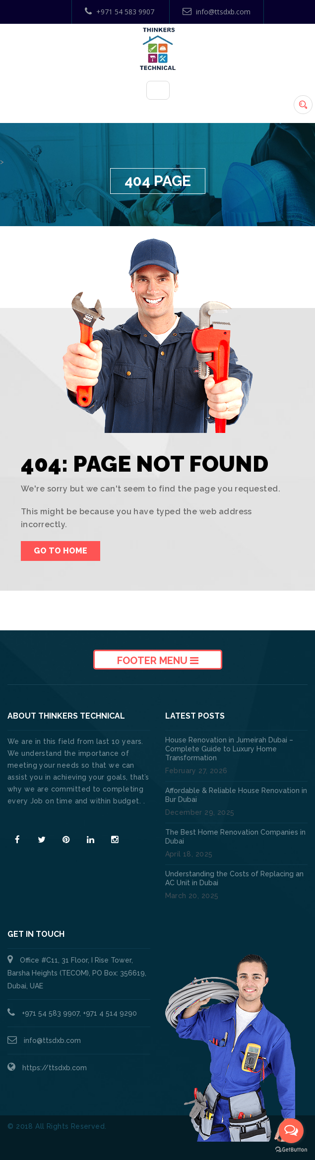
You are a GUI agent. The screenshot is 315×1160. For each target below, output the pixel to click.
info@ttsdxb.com (217, 11)
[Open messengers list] (291, 1130)
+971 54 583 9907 (119, 11)
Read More (28, 819)
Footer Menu (157, 661)
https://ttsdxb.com (54, 1068)
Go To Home (60, 550)
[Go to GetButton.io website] (291, 1150)
